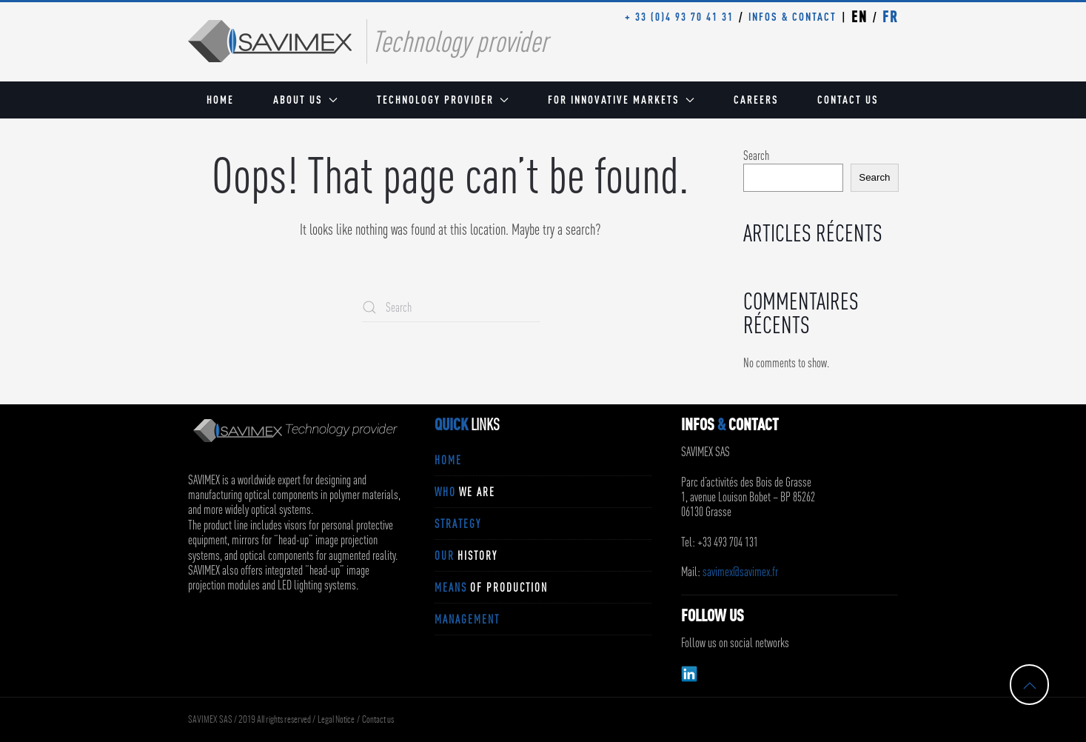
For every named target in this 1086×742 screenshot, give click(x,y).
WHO (465, 491)
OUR (466, 555)
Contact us (848, 99)
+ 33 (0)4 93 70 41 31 (679, 16)
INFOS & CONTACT (792, 16)
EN (859, 17)
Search (756, 155)
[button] (1029, 685)
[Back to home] (270, 41)
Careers (756, 99)
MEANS (491, 587)
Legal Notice (336, 719)
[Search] (451, 307)
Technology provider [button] (443, 99)
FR (890, 17)
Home (220, 99)
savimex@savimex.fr (740, 571)
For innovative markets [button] (621, 99)
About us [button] (305, 99)
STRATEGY (458, 523)
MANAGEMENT (467, 619)
